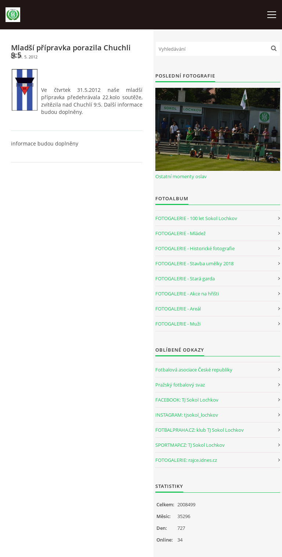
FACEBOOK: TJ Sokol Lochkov (186, 399)
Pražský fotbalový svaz (180, 384)
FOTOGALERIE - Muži (177, 323)
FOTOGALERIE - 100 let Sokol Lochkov (196, 218)
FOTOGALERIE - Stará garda (185, 278)
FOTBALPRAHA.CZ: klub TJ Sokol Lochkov (199, 430)
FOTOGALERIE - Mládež (180, 233)
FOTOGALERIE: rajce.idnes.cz (186, 460)
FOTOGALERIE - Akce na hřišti (187, 293)
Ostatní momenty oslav (181, 176)
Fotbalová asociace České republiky (193, 369)
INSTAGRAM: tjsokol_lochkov (186, 415)
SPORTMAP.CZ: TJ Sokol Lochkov (190, 445)
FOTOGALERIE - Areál (178, 308)
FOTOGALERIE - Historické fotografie (195, 248)
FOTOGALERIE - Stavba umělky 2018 (194, 263)
